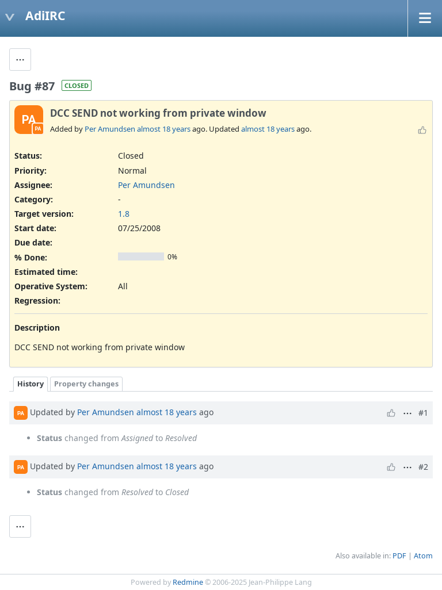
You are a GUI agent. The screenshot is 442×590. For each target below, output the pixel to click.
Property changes (86, 384)
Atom (423, 556)
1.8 (123, 213)
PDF (399, 556)
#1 (423, 412)
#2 (423, 466)
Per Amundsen (110, 129)
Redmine (188, 582)
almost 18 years (163, 129)
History (30, 384)
